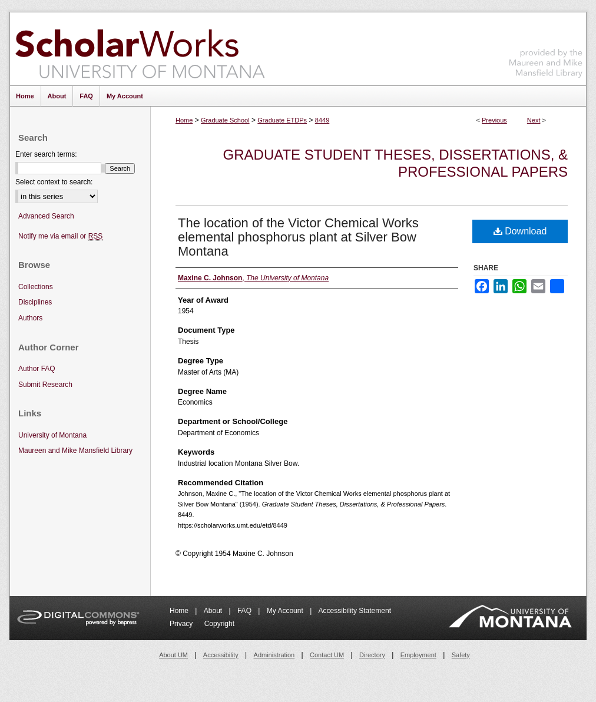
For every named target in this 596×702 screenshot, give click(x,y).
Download (520, 231)
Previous (494, 120)
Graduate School (225, 120)
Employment (418, 654)
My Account (286, 611)
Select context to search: (53, 182)
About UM (173, 654)
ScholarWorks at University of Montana (140, 48)
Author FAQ (36, 369)
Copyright (219, 624)
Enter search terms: (46, 154)
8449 (322, 120)
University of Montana (52, 435)
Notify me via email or (60, 236)
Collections (35, 287)
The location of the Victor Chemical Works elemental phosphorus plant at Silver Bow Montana (298, 237)
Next (534, 120)
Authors (30, 318)
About (214, 611)
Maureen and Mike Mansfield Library (546, 46)
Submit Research (45, 384)
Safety (461, 654)
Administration (274, 654)
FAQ (245, 611)
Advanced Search (46, 216)
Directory (372, 654)
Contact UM (327, 654)
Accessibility (221, 654)
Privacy (182, 624)
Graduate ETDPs (282, 120)
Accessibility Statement (355, 611)
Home (184, 120)
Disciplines (35, 302)
